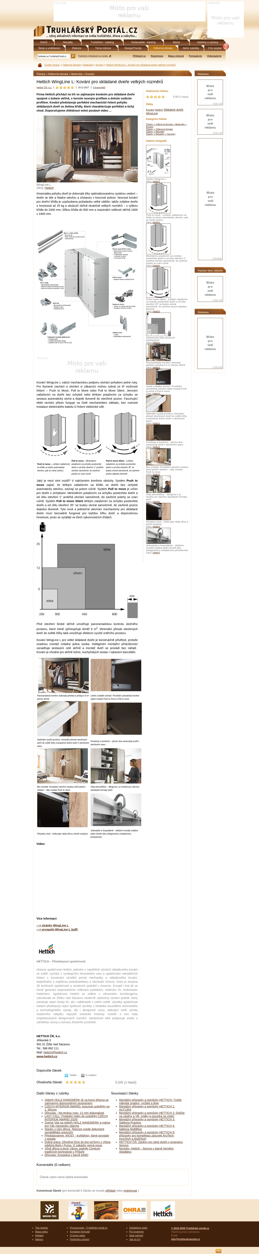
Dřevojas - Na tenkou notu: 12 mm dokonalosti (74, 1113)
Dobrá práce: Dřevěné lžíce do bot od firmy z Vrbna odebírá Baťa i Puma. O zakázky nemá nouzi (77, 1143)
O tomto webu (77, 1235)
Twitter (73, 1075)
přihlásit (110, 1190)
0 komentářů (99, 87)
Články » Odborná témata (159, 129)
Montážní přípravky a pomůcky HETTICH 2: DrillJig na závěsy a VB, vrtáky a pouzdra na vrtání (151, 1114)
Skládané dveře (173, 109)
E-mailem (91, 1075)
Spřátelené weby (138, 1227)
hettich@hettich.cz (55, 1052)
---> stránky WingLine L (53, 925)
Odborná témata (72, 65)
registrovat (130, 1190)
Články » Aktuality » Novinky (160, 134)
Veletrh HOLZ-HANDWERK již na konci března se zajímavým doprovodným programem (77, 1101)
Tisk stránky (41, 1227)
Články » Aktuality (155, 131)
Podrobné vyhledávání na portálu (93, 56)
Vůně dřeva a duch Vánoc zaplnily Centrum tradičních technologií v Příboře (72, 1150)
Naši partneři (136, 1235)
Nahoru (39, 1239)
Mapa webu (41, 1231)
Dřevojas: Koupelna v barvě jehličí (66, 1155)
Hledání (39, 1235)
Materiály (88, 65)
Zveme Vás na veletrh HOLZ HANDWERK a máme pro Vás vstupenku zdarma (77, 1124)
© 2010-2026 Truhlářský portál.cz (190, 1228)
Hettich (49, 187)
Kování (99, 65)
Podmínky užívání (79, 1239)
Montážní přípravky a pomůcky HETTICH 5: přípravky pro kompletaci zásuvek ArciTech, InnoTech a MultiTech (147, 1135)
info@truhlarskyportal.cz (185, 1239)
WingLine (152, 113)
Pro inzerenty (136, 1231)
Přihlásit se (139, 56)
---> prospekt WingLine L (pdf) (57, 929)
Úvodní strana (51, 65)
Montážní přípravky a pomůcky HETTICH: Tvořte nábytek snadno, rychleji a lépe (150, 1101)
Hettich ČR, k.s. (44, 87)
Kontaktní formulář (80, 1231)
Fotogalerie (195, 56)
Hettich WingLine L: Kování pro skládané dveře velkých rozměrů (141, 65)
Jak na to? (135, 1239)
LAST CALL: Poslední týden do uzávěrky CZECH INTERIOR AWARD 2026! (76, 1118)
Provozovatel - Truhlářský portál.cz (88, 1227)
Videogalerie (214, 56)
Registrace (157, 56)
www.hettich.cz (47, 1056)
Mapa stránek (176, 56)
